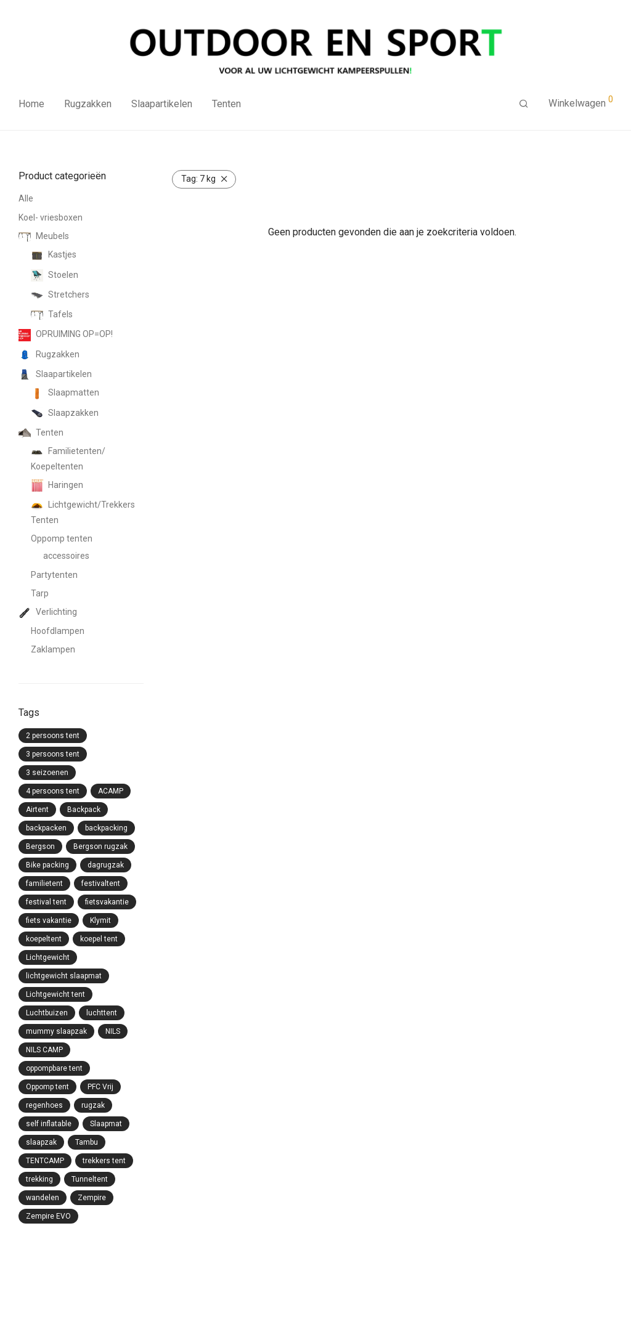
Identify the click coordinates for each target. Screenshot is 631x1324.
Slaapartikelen (161, 104)
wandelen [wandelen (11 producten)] (42, 1197)
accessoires (66, 556)
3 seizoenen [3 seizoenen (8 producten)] (47, 772)
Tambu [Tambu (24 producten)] (86, 1142)
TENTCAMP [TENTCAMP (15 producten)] (45, 1160)
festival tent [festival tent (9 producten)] (46, 902)
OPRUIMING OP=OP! (65, 334)
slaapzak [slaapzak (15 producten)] (41, 1142)
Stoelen (54, 275)
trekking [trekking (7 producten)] (39, 1179)
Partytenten (54, 575)
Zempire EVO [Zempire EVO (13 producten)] (48, 1216)
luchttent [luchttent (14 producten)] (101, 1013)
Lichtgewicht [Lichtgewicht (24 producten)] (48, 957)
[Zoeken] (524, 104)
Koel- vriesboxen (50, 217)
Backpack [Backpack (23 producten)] (83, 809)
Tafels (52, 314)
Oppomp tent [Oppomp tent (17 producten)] (47, 1086)
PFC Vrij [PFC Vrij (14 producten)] (100, 1086)
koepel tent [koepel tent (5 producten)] (99, 939)
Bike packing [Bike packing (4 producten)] (47, 865)
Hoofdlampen (57, 631)
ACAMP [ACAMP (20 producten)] (110, 791)
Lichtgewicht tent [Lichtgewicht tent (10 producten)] (55, 994)
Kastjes (53, 254)
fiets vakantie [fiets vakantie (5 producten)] (48, 920)
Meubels (43, 236)
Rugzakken (88, 104)
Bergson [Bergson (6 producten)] (40, 846)
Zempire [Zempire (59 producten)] (92, 1197)
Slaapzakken (65, 413)
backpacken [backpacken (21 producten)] (46, 828)
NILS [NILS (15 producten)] (112, 1031)
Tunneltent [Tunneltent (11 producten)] (89, 1179)
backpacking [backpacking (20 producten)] (106, 828)
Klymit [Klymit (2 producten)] (100, 920)
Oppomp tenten (61, 538)
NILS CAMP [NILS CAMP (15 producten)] (44, 1050)
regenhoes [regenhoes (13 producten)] (44, 1105)
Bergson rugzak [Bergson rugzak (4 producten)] (100, 846)
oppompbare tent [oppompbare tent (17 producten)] (54, 1068)
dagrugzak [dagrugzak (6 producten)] (106, 865)
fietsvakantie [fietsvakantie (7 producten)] (107, 902)
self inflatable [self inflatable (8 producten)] (48, 1123)
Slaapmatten (65, 392)
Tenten (226, 104)
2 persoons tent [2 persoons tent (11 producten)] (52, 735)
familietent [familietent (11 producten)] (44, 883)
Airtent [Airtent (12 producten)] (37, 809)
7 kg (198, 179)
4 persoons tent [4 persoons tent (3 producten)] (52, 791)
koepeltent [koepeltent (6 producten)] (44, 939)
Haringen (57, 485)
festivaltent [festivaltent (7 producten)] (100, 883)
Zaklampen (53, 649)
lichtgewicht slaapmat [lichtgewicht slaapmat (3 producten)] (64, 976)
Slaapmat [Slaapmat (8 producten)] (106, 1123)
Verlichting (47, 612)
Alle (25, 198)
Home (31, 104)
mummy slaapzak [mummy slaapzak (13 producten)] (56, 1031)
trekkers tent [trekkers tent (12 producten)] (104, 1160)
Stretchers (60, 294)
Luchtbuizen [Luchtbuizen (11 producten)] (47, 1013)
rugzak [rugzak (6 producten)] (93, 1105)
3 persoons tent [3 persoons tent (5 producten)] (52, 754)
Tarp (40, 593)
